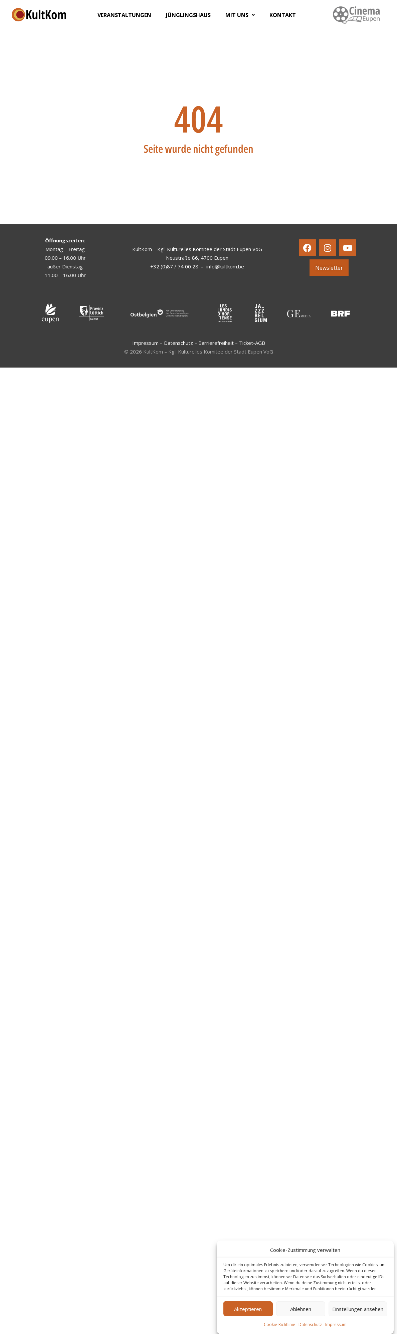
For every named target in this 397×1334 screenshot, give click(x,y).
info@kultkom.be (225, 266)
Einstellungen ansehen (357, 1309)
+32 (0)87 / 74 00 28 (174, 266)
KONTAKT (282, 15)
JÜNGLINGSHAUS (188, 15)
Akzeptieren (248, 1309)
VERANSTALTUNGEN (124, 15)
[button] (240, 15)
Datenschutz (310, 1324)
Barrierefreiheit (216, 343)
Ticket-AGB (252, 343)
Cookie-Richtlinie (279, 1324)
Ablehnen (300, 1309)
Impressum (336, 1324)
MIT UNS (240, 15)
